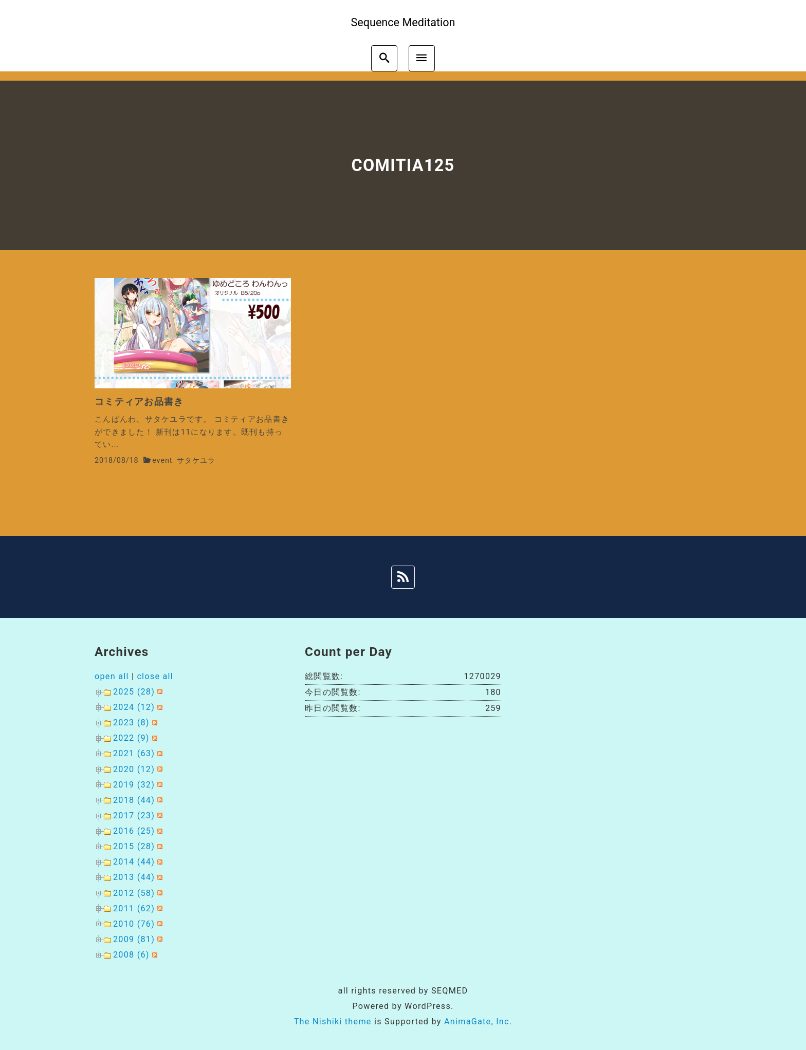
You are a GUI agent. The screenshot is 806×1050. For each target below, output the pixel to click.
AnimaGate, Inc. (478, 1021)
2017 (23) (134, 815)
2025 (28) (134, 692)
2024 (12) (134, 707)
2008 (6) (131, 955)
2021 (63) (134, 753)
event (162, 460)
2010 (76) (134, 924)
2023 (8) (131, 722)
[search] (384, 58)
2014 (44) (134, 862)
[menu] (422, 58)
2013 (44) (134, 877)
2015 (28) (134, 846)
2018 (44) (134, 800)
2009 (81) (134, 939)
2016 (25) (134, 831)
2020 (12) (134, 769)
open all (112, 676)
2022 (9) (131, 738)
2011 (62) (134, 908)
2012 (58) (134, 893)
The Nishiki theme (333, 1021)
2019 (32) (134, 785)
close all (155, 676)
